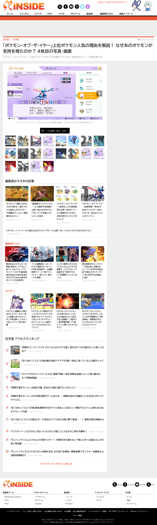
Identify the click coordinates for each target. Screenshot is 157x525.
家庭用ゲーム (8, 493)
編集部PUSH (106, 14)
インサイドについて (13, 511)
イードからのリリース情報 (97, 511)
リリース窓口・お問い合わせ (32, 511)
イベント (69, 500)
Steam (38, 504)
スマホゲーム (40, 497)
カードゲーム (132, 504)
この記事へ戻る (56, 131)
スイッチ (38, 14)
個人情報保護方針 (79, 511)
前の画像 (10, 94)
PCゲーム (75, 14)
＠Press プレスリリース (139, 511)
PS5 (49, 14)
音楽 (128, 500)
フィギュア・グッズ (102, 493)
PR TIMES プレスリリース (118, 511)
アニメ (129, 497)
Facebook (131, 484)
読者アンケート (126, 14)
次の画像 (99, 94)
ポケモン (9, 291)
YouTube (143, 484)
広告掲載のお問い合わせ (53, 511)
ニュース (69, 497)
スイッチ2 (23, 14)
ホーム (10, 14)
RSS (152, 484)
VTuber (69, 504)
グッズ (98, 500)
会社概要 (67, 511)
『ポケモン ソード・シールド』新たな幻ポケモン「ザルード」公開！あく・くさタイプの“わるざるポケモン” (49, 232)
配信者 (89, 14)
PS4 (7, 504)
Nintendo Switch (13, 497)
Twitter (119, 484)
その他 (128, 493)
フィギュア (100, 497)
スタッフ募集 (77, 515)
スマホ (61, 14)
